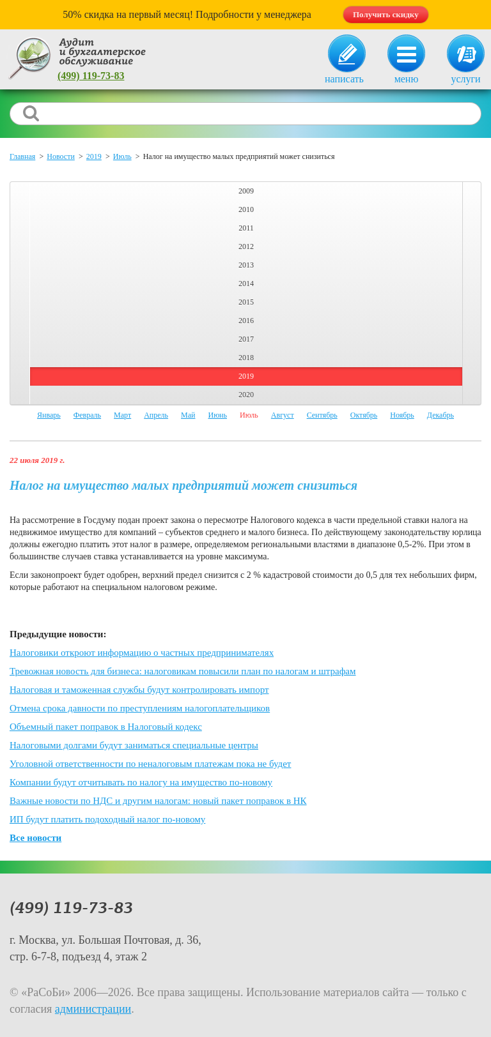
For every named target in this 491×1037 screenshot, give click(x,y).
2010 (246, 209)
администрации (93, 1009)
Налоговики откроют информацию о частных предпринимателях (142, 652)
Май (188, 415)
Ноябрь (402, 415)
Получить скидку (386, 14)
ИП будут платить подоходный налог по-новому (107, 819)
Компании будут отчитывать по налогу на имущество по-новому (141, 782)
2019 (94, 156)
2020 (246, 394)
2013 (246, 265)
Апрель (156, 415)
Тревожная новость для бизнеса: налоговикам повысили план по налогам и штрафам (183, 671)
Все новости (35, 838)
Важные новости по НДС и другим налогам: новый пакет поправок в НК (158, 801)
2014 (246, 283)
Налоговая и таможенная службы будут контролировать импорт (139, 690)
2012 (246, 246)
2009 (246, 190)
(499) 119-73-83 (91, 75)
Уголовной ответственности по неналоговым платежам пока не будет (150, 764)
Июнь (217, 415)
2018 (246, 357)
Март (122, 415)
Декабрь (440, 415)
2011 (246, 227)
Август (282, 415)
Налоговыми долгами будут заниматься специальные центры (134, 745)
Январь (49, 415)
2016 (246, 320)
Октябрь (364, 415)
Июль (122, 156)
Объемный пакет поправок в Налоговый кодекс (106, 727)
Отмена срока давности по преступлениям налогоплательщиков (140, 708)
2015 (246, 302)
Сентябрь (322, 415)
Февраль (87, 415)
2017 (246, 339)
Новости (61, 156)
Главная (22, 156)
